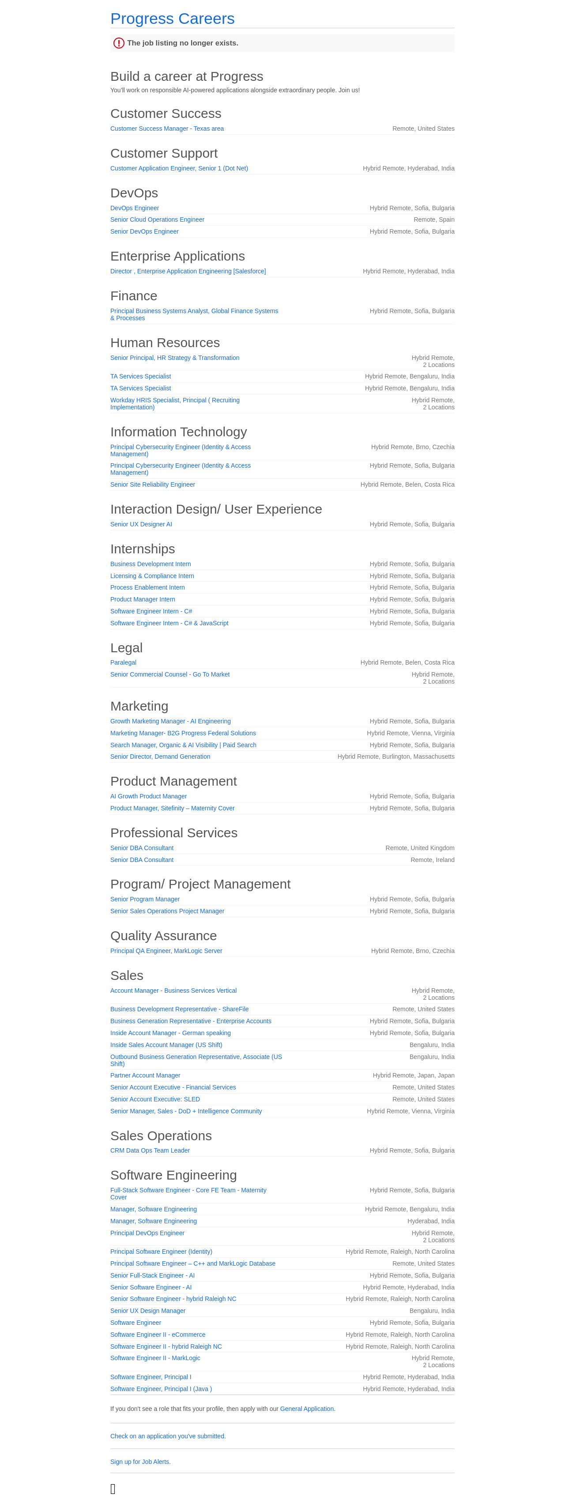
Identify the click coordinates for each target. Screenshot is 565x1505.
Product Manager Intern (142, 599)
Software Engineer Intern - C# (151, 611)
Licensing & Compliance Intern (152, 575)
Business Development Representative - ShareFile (179, 1009)
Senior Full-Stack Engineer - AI (152, 1275)
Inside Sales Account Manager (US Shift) (166, 1044)
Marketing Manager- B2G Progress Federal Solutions (183, 733)
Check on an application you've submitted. (168, 1436)
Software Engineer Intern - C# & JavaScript (169, 623)
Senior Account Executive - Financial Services (173, 1087)
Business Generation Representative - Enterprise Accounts (190, 1021)
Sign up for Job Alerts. (140, 1461)
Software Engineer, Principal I (151, 1376)
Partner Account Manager (145, 1075)
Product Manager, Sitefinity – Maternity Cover (172, 808)
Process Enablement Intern (147, 587)
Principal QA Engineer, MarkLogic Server (166, 950)
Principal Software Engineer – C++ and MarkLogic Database (192, 1263)
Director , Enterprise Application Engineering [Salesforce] (188, 271)
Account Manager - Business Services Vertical (173, 990)
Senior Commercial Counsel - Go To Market (170, 674)
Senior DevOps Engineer (144, 231)
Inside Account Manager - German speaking (170, 1032)
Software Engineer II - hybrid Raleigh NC (166, 1346)
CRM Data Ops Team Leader (150, 1150)
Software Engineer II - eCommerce (158, 1334)
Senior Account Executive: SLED (155, 1099)
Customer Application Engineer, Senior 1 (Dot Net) (179, 168)
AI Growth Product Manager (148, 796)
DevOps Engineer (134, 208)
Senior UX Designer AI (141, 524)
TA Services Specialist (140, 376)
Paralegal (123, 662)
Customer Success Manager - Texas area (167, 128)
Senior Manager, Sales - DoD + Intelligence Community (186, 1111)
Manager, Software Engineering (153, 1209)
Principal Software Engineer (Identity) (161, 1251)
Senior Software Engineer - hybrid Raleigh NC (173, 1298)
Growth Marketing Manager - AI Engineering (170, 721)
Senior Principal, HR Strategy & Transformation (175, 357)
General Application (307, 1408)
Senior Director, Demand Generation (160, 756)
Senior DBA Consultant (141, 847)
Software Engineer (135, 1322)
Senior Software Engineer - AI (151, 1287)
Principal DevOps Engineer (147, 1233)
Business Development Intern (150, 563)
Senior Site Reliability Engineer (152, 484)
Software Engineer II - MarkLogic (155, 1357)
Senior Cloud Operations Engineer (157, 219)
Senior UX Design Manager (147, 1310)
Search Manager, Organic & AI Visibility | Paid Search (183, 745)
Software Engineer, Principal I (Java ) (161, 1388)
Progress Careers (172, 18)
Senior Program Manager (145, 899)
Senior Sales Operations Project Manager (167, 911)
